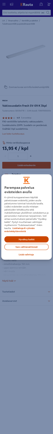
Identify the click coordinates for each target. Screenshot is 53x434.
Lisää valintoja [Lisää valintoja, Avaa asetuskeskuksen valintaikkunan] (26, 254)
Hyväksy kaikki (26, 239)
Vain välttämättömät (26, 247)
